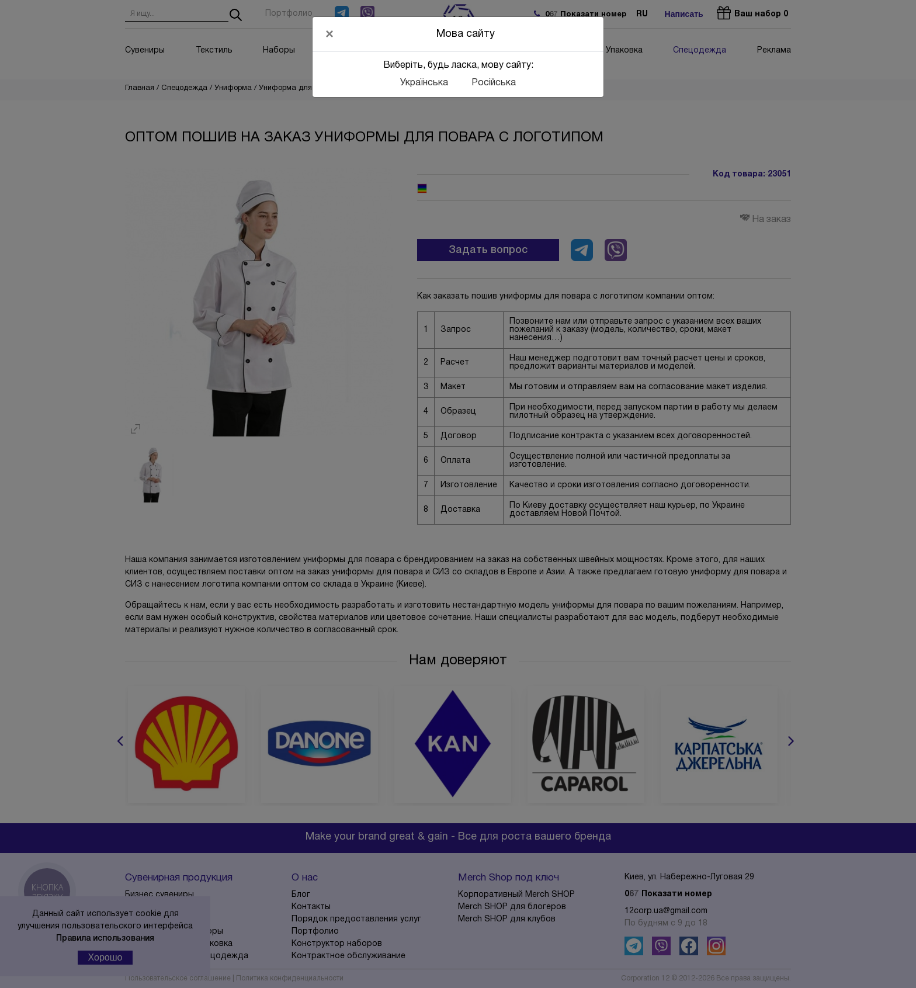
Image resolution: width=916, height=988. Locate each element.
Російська (493, 83)
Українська (424, 83)
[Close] (329, 33)
